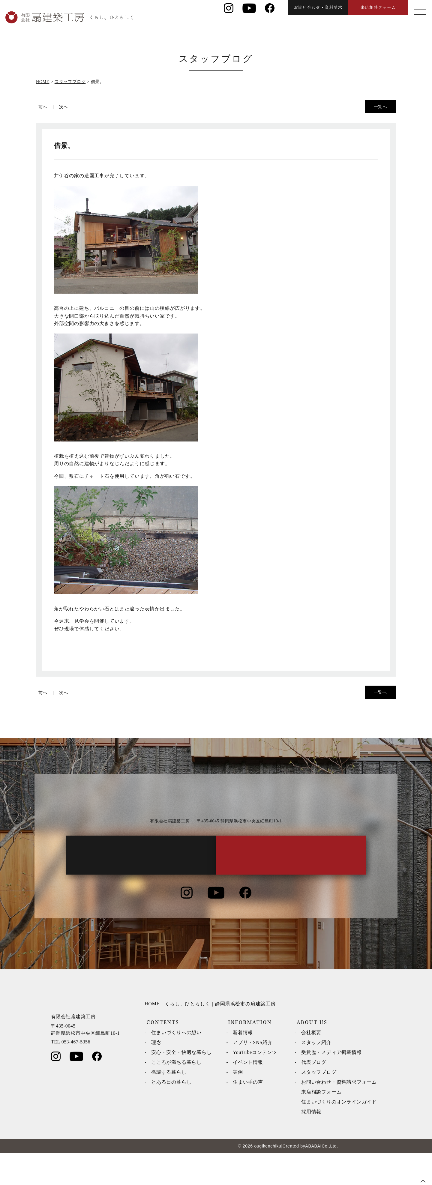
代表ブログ (313, 1094)
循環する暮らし (169, 1104)
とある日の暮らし (171, 1114)
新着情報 (243, 1064)
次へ (63, 106)
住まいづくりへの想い (176, 1064)
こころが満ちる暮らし (176, 1094)
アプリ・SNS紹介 (253, 1074)
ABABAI (313, 1178)
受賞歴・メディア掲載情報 (331, 1084)
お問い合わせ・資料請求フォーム (339, 1114)
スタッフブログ (319, 1104)
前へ (42, 106)
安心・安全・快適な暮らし (181, 1084)
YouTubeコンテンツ (255, 1084)
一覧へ (380, 106)
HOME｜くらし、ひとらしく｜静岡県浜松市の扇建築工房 (210, 1035)
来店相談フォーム (321, 1124)
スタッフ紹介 (316, 1074)
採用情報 (311, 1143)
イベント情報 (248, 1094)
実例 (238, 1104)
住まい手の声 (248, 1114)
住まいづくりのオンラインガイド (339, 1133)
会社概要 (311, 1064)
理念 (156, 1074)
